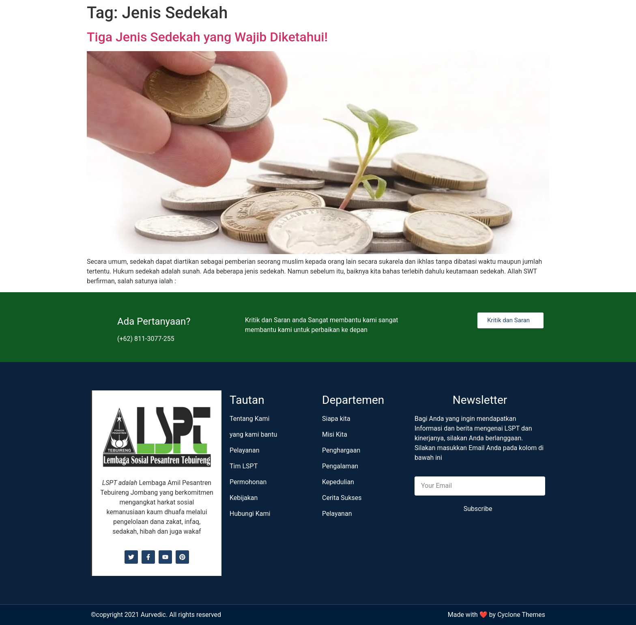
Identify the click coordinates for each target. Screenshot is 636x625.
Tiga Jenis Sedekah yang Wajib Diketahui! (207, 37)
